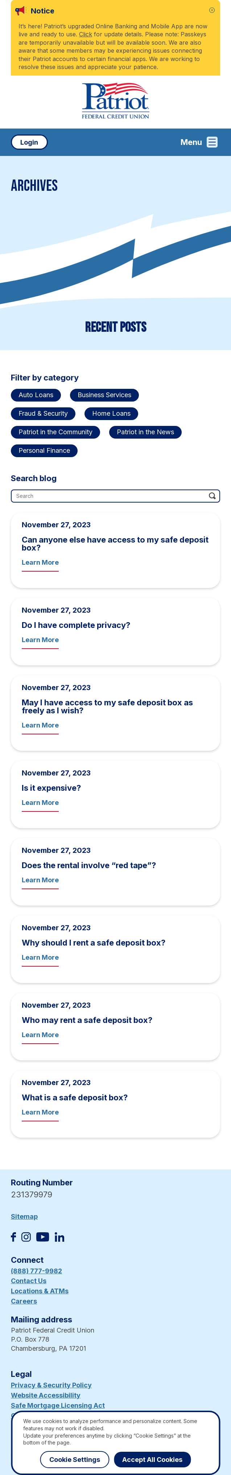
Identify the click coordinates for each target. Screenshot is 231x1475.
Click (85, 34)
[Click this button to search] (211, 494)
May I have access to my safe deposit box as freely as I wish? (107, 706)
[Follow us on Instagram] (26, 1239)
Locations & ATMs (40, 1291)
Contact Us (28, 1281)
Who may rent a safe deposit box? (87, 1020)
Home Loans (111, 413)
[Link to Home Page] (115, 102)
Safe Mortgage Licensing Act (58, 1405)
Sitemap (24, 1216)
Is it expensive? (51, 788)
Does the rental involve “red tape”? (89, 865)
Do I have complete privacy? (76, 625)
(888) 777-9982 (36, 1271)
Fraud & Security (43, 413)
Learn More (40, 562)
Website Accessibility (46, 1395)
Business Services (104, 395)
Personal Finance (44, 450)
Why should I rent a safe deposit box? (93, 942)
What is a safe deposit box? (75, 1097)
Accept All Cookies (152, 1459)
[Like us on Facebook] (13, 1239)
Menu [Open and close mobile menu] (199, 142)
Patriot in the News (145, 432)
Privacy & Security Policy (51, 1385)
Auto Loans (35, 395)
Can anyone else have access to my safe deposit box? (115, 543)
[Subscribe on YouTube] (42, 1239)
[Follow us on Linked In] (59, 1239)
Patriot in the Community (55, 432)
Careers (24, 1301)
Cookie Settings (74, 1459)
